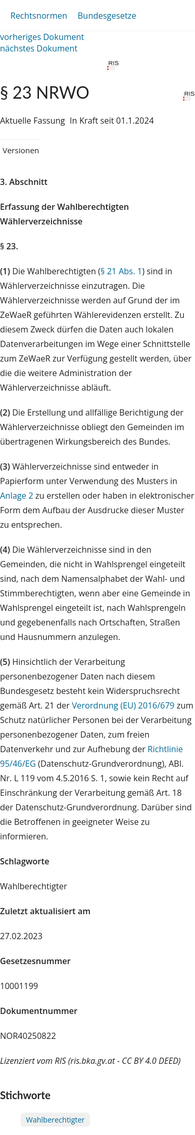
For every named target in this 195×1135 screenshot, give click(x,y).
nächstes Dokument (38, 48)
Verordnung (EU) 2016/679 (124, 705)
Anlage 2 (16, 495)
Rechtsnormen (38, 15)
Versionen (21, 150)
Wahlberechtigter (55, 1120)
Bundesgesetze (106, 15)
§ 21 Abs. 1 (121, 271)
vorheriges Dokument (42, 37)
